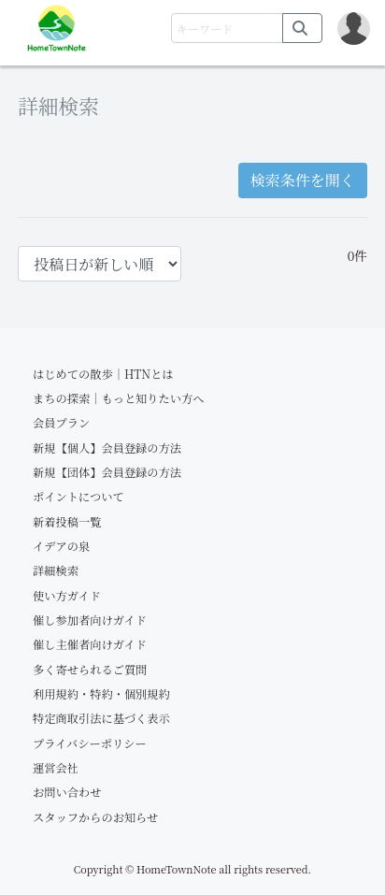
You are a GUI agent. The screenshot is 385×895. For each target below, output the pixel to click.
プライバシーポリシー (90, 743)
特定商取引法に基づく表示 (101, 718)
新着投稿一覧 (67, 521)
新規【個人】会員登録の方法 (107, 448)
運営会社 (55, 767)
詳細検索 (55, 570)
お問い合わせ (67, 792)
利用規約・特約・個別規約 (101, 694)
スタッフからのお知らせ (95, 817)
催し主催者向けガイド (90, 644)
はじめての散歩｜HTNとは (103, 374)
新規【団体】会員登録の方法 (107, 472)
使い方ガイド (67, 595)
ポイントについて (78, 496)
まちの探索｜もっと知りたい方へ (119, 398)
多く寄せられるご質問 (90, 669)
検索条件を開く (302, 180)
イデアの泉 (61, 546)
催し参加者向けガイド (90, 620)
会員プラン (61, 422)
